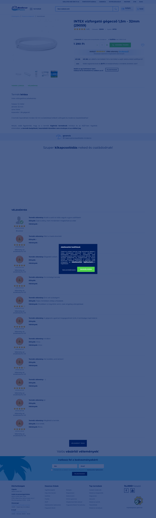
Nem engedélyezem (69, 270)
